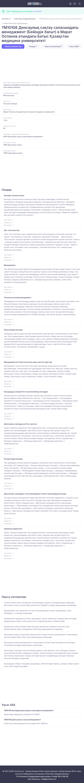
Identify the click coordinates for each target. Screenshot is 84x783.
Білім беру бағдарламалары (24, 19)
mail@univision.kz (48, 779)
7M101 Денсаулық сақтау (12, 153)
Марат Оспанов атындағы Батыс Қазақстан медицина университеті (29, 112)
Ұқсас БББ (74, 46)
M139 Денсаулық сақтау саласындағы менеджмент (23, 136)
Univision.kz (6, 19)
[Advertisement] (42, 65)
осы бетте (37, 11)
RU (75, 4)
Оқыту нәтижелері (53, 46)
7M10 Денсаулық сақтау (12, 145)
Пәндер (33, 46)
